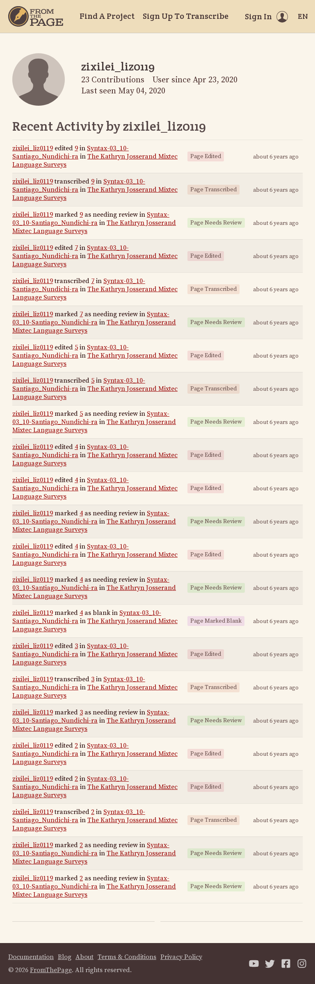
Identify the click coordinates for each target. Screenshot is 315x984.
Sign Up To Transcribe (185, 16)
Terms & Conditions (127, 957)
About (84, 957)
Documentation (31, 957)
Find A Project (107, 16)
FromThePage (51, 970)
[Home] (35, 16)
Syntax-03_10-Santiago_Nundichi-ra (70, 152)
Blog (64, 957)
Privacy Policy (181, 957)
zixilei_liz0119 (32, 148)
